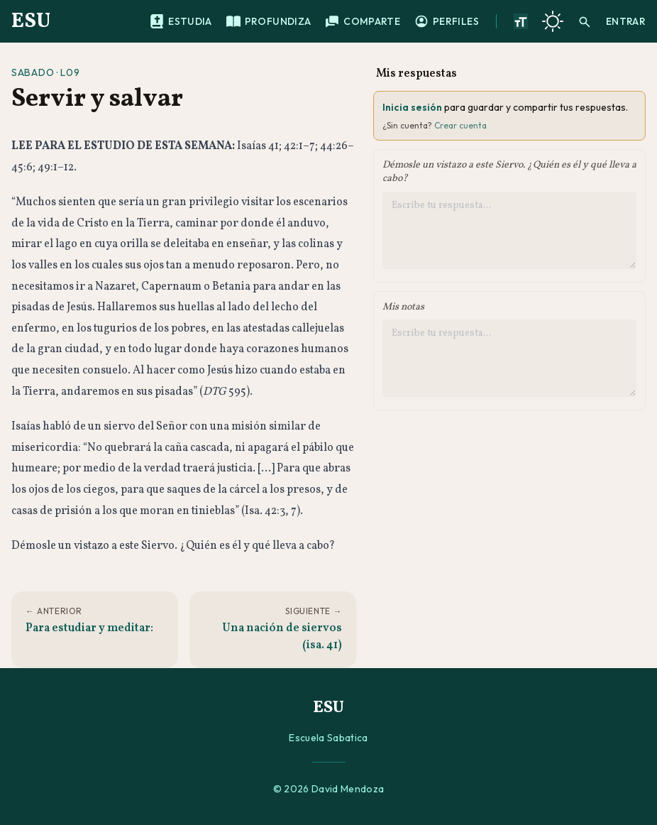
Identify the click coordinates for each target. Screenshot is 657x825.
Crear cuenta (460, 125)
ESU (30, 21)
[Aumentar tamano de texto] (521, 21)
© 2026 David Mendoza (329, 788)
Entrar (626, 21)
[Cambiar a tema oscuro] (552, 21)
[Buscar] (585, 21)
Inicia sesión (412, 107)
